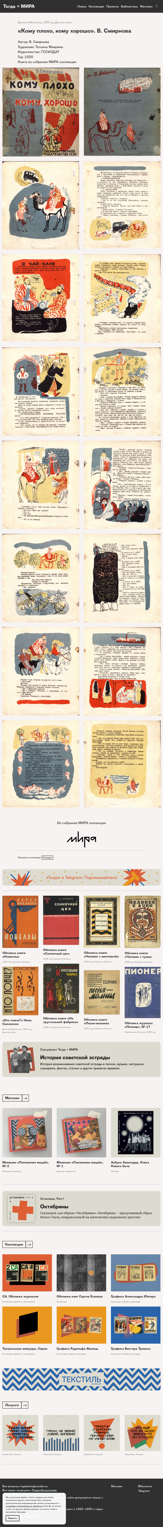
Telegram (144, 1490)
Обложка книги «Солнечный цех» (56, 952)
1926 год (129, 962)
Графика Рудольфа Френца (77, 1350)
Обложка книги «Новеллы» (14, 955)
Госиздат (47, 857)
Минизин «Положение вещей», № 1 (80, 1165)
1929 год (88, 962)
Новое (82, 6)
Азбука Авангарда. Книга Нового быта (130, 1165)
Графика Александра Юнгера (133, 1297)
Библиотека (129, 6)
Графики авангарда (131, 1302)
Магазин (146, 6)
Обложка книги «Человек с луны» (138, 955)
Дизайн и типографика (24, 1302)
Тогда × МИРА (19, 6)
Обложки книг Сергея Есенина (80, 1297)
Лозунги (17, 1455)
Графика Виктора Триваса (130, 1350)
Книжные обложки (21, 962)
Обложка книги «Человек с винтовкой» (101, 955)
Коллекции (96, 6)
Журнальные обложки (135, 1032)
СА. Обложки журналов (20, 1297)
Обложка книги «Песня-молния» (96, 1022)
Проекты (112, 6)
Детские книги (63, 22)
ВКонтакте (145, 1486)
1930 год (48, 22)
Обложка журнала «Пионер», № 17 (139, 1025)
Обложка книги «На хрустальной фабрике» (60, 1020)
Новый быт (16, 1172)
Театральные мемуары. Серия (24, 1350)
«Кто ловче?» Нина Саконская (17, 1023)
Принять (12, 1518)
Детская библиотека (30, 22)
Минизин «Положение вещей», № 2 (25, 1165)
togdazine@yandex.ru (34, 1486)
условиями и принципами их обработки (24, 1506)
